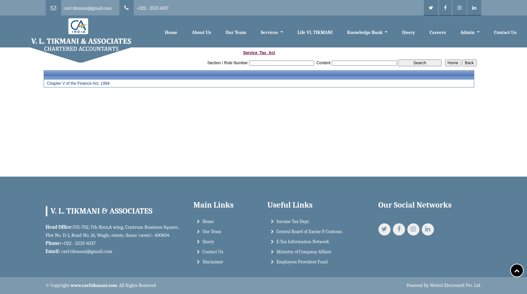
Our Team (236, 32)
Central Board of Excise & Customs (309, 231)
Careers (438, 32)
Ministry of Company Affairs (304, 252)
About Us (201, 32)
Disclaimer (213, 262)
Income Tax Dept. (293, 221)
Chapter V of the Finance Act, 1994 (78, 83)
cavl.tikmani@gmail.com (88, 8)
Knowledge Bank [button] (365, 32)
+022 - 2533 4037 (152, 8)
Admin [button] (468, 32)
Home (171, 32)
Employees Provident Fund (302, 262)
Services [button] (270, 32)
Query (408, 32)
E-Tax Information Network (303, 242)
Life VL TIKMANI (315, 32)
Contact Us (505, 32)
